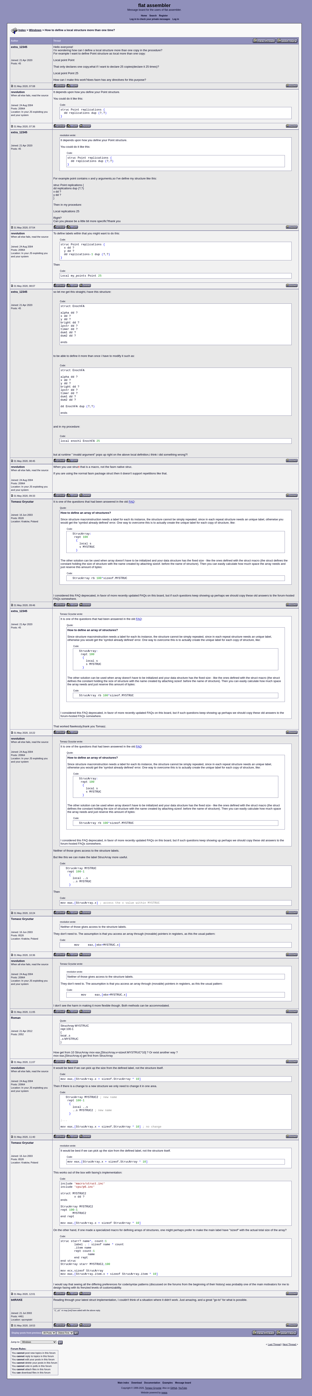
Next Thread (289, 1344)
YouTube (182, 1388)
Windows (35, 30)
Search (153, 15)
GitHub (173, 1388)
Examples (167, 1383)
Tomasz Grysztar (153, 1388)
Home (144, 15)
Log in (176, 19)
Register (163, 15)
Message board (183, 1383)
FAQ (131, 501)
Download (136, 1383)
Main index (123, 1383)
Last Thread (274, 1344)
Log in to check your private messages (150, 19)
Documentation (152, 1383)
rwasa (164, 1392)
